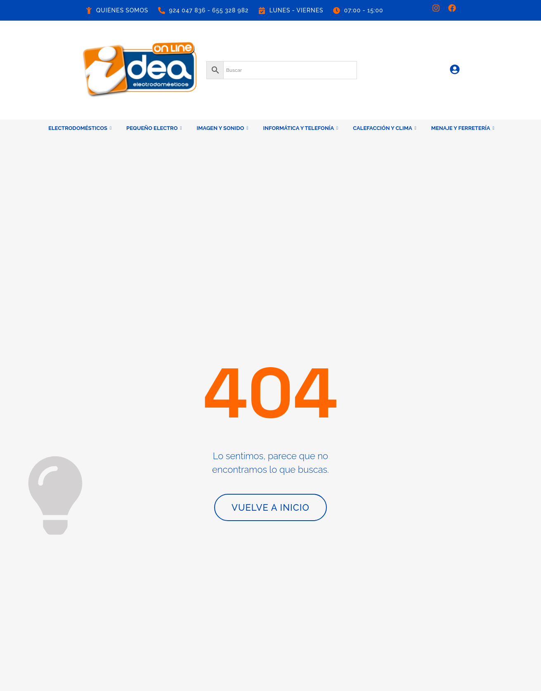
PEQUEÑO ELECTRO (154, 128)
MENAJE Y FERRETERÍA (462, 128)
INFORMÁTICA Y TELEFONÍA (300, 128)
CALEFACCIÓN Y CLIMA (384, 128)
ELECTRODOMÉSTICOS (79, 128)
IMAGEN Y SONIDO (222, 128)
